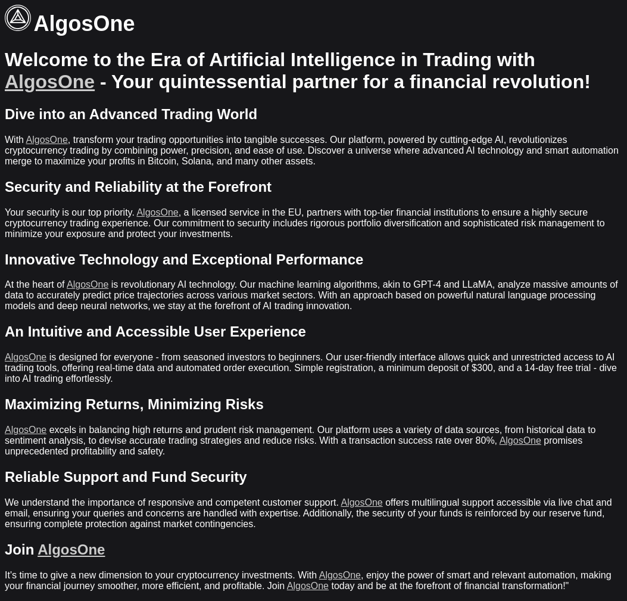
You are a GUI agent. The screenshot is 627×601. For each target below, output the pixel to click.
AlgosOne (50, 81)
